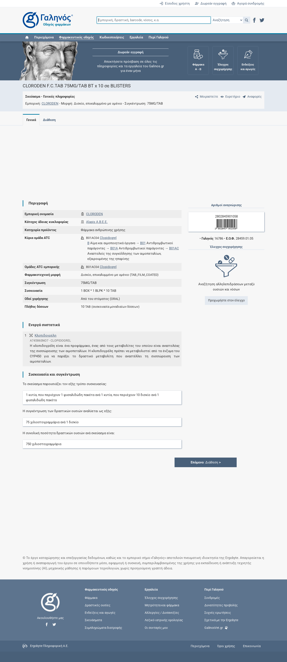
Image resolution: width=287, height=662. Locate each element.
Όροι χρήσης (226, 646)
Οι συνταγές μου (156, 627)
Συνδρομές (212, 597)
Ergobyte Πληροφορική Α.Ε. (49, 646)
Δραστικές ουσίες (97, 605)
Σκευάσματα (93, 620)
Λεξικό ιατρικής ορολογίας (164, 620)
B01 (143, 243)
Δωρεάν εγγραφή (211, 3)
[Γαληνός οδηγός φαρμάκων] (47, 20)
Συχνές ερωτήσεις (217, 612)
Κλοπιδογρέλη (45, 335)
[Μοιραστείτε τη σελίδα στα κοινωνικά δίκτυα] (205, 96)
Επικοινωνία (252, 646)
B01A (114, 248)
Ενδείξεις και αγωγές (100, 612)
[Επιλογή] (227, 20)
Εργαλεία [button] (136, 38)
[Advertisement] (124, 159)
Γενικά (31, 120)
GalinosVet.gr (216, 627)
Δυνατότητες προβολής (221, 605)
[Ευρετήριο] (229, 96)
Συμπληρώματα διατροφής (103, 627)
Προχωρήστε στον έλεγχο (226, 300)
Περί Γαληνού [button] (158, 38)
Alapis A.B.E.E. (97, 222)
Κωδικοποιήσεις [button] (112, 38)
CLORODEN (50, 103)
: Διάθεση (206, 462)
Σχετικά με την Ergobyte (221, 620)
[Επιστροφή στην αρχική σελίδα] (50, 606)
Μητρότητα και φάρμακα (162, 605)
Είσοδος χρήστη (174, 3)
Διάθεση (50, 120)
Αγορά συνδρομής (247, 3)
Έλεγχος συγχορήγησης (161, 597)
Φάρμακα (91, 597)
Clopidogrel (108, 238)
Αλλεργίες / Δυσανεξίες (162, 612)
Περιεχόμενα (44, 38)
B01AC (174, 248)
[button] (246, 20)
